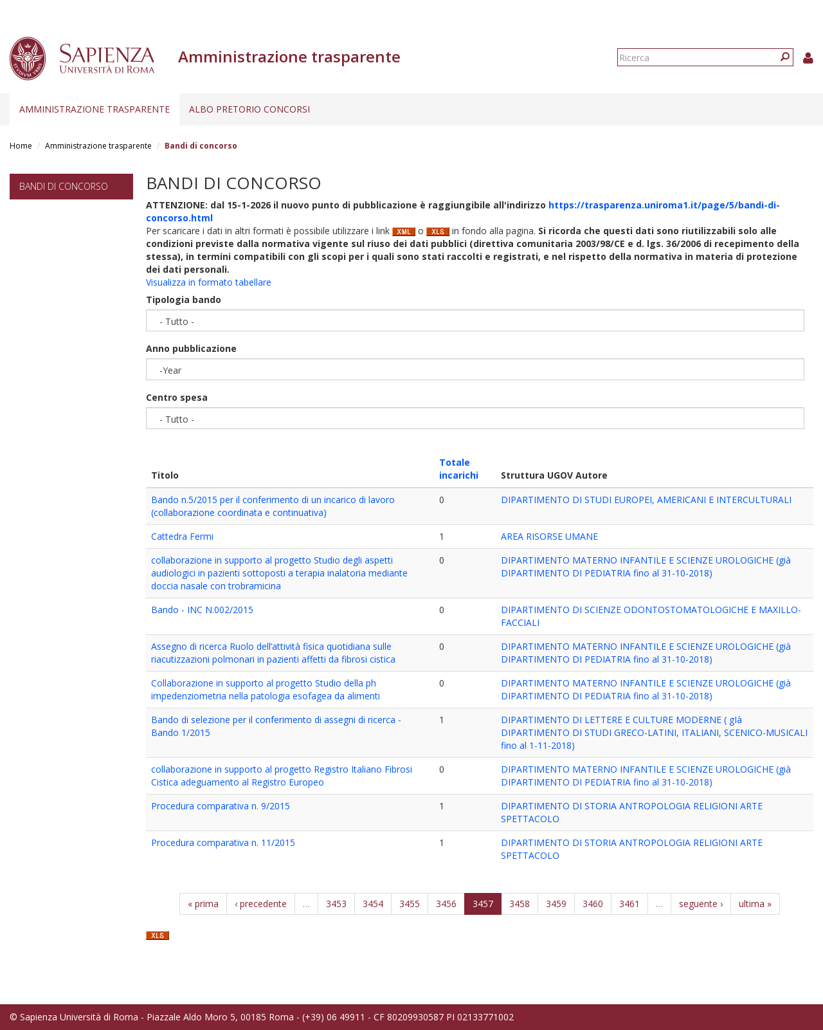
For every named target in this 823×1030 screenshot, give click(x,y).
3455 (409, 903)
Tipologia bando (183, 299)
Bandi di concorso (63, 186)
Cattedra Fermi (182, 536)
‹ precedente (261, 903)
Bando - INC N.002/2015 (202, 609)
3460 (593, 903)
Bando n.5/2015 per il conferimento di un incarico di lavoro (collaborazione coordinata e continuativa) (273, 506)
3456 (446, 903)
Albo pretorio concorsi (249, 109)
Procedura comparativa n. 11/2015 (223, 842)
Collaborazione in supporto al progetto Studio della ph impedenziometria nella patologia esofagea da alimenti (265, 689)
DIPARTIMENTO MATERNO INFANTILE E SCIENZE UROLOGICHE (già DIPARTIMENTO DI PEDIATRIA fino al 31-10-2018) (646, 566)
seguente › (701, 903)
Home (21, 145)
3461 (629, 903)
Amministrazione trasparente (94, 109)
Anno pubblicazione (191, 348)
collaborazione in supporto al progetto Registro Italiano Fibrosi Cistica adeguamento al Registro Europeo (281, 775)
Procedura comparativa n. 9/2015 (220, 806)
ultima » (755, 903)
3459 (556, 903)
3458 (519, 903)
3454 (373, 903)
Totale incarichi (458, 468)
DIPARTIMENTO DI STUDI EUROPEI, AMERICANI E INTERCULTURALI (646, 499)
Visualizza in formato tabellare (208, 282)
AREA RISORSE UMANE (549, 536)
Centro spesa (177, 397)
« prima (203, 903)
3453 (336, 903)
